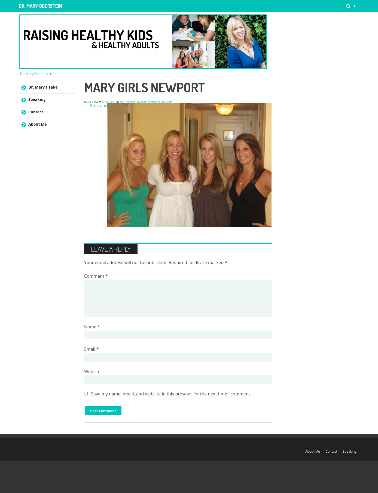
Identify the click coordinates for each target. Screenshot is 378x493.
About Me (37, 124)
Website (92, 371)
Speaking (36, 99)
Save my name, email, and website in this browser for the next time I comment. (171, 394)
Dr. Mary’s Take (42, 87)
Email (91, 349)
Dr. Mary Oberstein (40, 6)
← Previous (95, 105)
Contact (35, 111)
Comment (96, 276)
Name (92, 327)
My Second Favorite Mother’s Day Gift (146, 102)
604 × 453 (109, 102)
